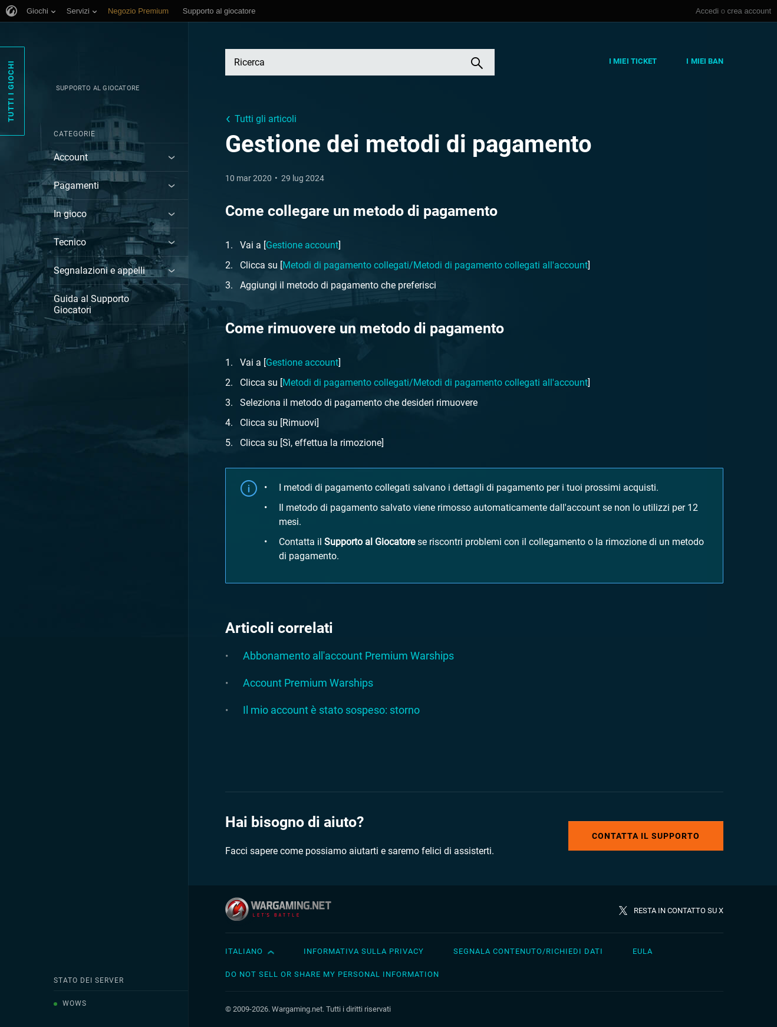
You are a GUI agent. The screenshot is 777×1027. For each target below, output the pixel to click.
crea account (749, 10)
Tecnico (70, 242)
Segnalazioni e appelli (99, 270)
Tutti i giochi (10, 91)
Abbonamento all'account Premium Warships (348, 655)
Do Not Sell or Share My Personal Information (332, 974)
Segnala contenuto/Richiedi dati (528, 951)
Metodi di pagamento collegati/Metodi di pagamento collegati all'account (435, 265)
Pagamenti (76, 185)
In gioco (70, 213)
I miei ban (704, 61)
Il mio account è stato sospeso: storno (331, 710)
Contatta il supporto (646, 836)
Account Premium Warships (308, 683)
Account (71, 157)
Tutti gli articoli (266, 118)
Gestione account (302, 245)
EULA (643, 951)
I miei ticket (633, 61)
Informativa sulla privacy (364, 951)
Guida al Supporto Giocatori (91, 304)
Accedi (707, 10)
